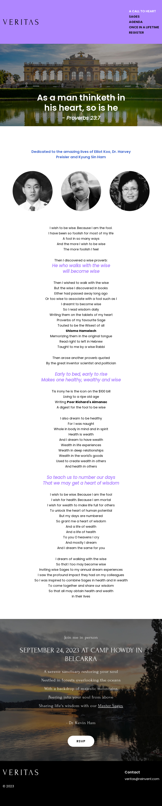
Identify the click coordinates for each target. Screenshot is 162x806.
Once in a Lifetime (144, 27)
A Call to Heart (142, 11)
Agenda (136, 22)
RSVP (81, 741)
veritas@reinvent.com (142, 779)
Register (136, 32)
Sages (134, 16)
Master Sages (110, 705)
